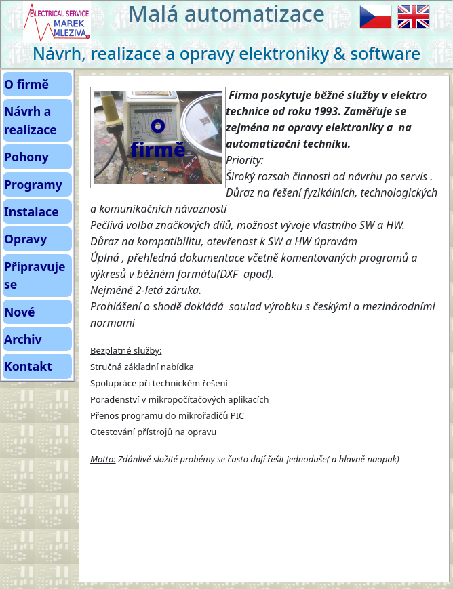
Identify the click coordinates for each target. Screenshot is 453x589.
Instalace (31, 211)
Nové (19, 312)
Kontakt (28, 366)
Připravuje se (34, 275)
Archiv (23, 339)
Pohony (26, 156)
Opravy (25, 238)
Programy (33, 184)
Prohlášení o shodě (137, 306)
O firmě (26, 84)
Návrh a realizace (30, 120)
